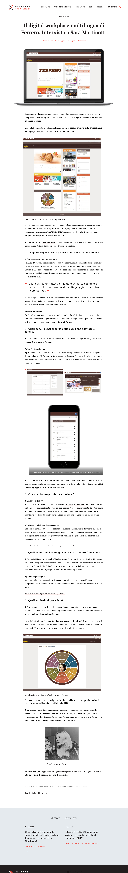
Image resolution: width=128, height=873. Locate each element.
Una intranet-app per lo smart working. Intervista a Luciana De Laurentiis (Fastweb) (42, 836)
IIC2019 (52, 786)
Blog (91, 7)
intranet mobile (39, 846)
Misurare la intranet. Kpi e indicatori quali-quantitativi (45, 594)
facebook (39, 793)
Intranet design (55, 41)
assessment (80, 504)
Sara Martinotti (81, 786)
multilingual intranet (65, 786)
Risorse (101, 7)
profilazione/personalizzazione (74, 41)
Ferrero (31, 786)
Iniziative (80, 7)
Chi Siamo (45, 7)
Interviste (45, 41)
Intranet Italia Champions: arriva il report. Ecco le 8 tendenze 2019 (81, 835)
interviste (69, 504)
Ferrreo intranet (41, 786)
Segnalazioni (93, 843)
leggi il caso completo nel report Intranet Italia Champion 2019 (69, 771)
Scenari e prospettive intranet (76, 843)
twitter (43, 793)
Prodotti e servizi (63, 7)
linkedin (46, 793)
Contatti (112, 7)
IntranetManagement (20, 7)
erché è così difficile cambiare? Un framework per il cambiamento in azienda (54, 546)
